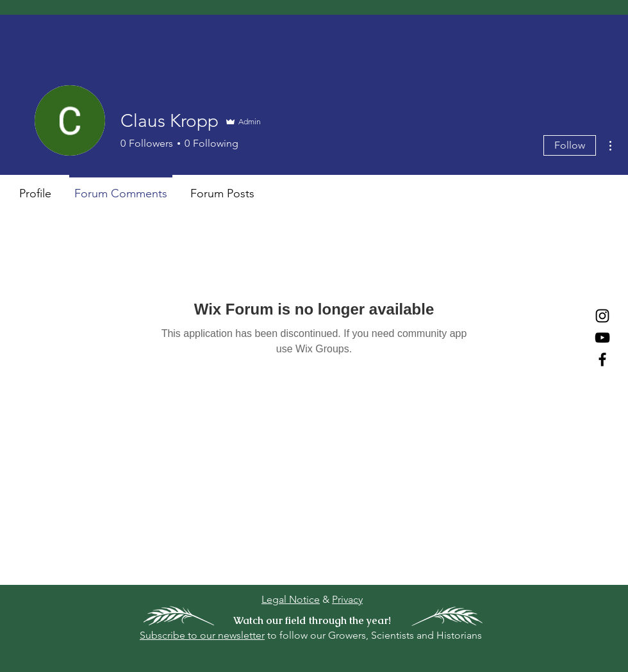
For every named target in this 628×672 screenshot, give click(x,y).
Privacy (347, 599)
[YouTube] (602, 338)
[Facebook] (602, 359)
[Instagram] (602, 316)
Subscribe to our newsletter (202, 635)
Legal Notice (290, 599)
